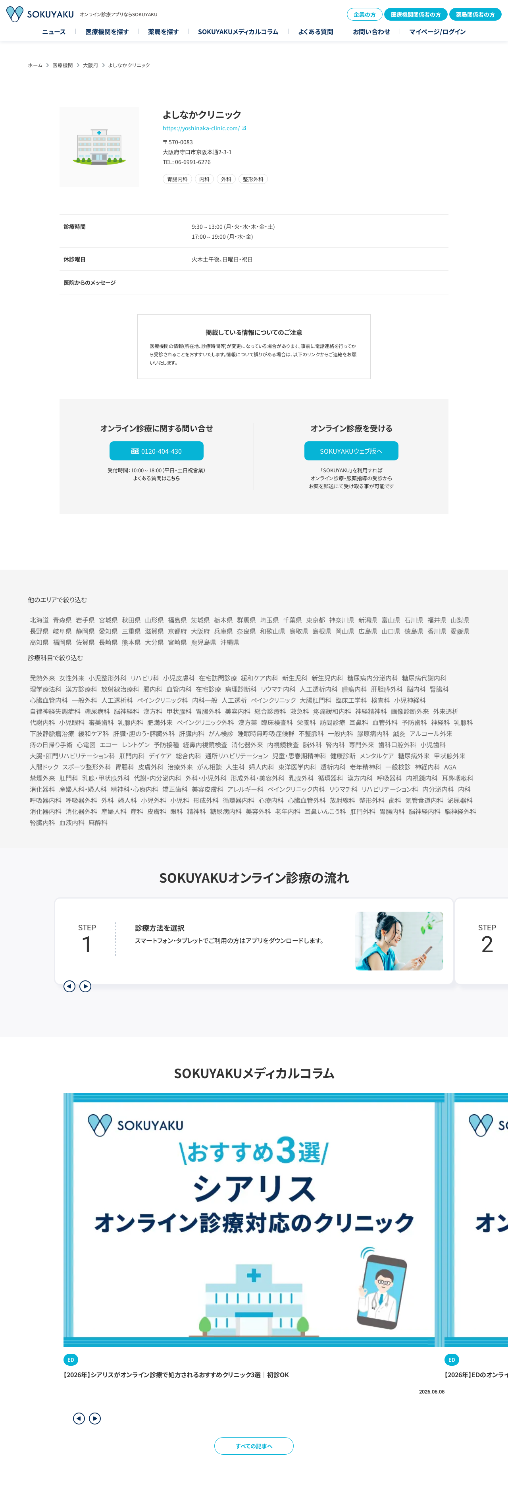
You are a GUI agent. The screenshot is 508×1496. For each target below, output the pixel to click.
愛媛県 (460, 631)
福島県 (177, 619)
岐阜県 (62, 631)
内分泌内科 (438, 789)
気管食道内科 (424, 800)
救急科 (299, 711)
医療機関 (62, 65)
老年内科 (287, 811)
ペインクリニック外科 (205, 722)
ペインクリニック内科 (296, 789)
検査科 (380, 700)
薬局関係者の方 (475, 14)
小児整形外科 (108, 677)
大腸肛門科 (315, 700)
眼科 (176, 811)
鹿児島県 (203, 642)
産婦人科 (114, 811)
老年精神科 (365, 766)
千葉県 (292, 619)
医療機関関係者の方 (416, 14)
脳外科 (312, 744)
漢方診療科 (81, 689)
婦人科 (127, 800)
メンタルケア (377, 755)
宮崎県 (177, 642)
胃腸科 (124, 766)
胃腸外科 (208, 711)
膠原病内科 (373, 733)
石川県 (413, 619)
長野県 (39, 631)
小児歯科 (433, 744)
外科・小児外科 (206, 778)
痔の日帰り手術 (51, 744)
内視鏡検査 (283, 744)
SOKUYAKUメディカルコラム (238, 31)
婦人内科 (261, 766)
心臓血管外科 (307, 800)
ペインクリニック (273, 700)
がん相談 (209, 766)
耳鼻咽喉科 (457, 778)
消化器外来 (247, 744)
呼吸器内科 (46, 800)
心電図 (86, 744)
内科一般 (204, 700)
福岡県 (62, 642)
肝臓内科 (191, 733)
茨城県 (200, 619)
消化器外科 (81, 811)
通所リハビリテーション (236, 755)
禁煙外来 (42, 778)
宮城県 (108, 619)
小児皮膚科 (179, 677)
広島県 (367, 631)
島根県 (321, 631)
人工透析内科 (319, 689)
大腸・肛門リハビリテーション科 (72, 755)
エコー (109, 744)
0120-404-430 (161, 451)
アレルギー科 (245, 789)
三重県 (131, 631)
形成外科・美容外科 (258, 778)
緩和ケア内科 (259, 677)
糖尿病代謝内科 (424, 677)
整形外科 (372, 800)
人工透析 (234, 700)
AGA (450, 766)
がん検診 (220, 733)
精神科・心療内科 (134, 789)
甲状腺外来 (450, 755)
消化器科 (42, 789)
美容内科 (237, 711)
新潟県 (367, 619)
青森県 (62, 619)
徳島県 (413, 631)
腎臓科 (439, 689)
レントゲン (136, 744)
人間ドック (44, 766)
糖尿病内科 (226, 811)
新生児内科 (327, 677)
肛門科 (68, 778)
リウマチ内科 (278, 689)
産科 (137, 811)
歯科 (395, 800)
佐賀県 (85, 642)
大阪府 (90, 65)
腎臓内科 (42, 822)
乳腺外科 (301, 778)
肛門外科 (362, 811)
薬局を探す (163, 31)
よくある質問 (315, 31)
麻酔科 (98, 822)
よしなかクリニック (129, 65)
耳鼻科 (358, 722)
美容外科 (258, 811)
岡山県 (344, 631)
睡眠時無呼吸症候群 (265, 733)
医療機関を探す (107, 31)
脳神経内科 (425, 811)
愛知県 (108, 631)
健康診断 (343, 755)
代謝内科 (42, 722)
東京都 (315, 619)
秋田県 (131, 619)
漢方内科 (360, 778)
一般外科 (84, 700)
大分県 (154, 642)
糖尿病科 (97, 711)
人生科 (235, 766)
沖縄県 (229, 642)
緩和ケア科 (93, 733)
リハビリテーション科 (390, 789)
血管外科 (385, 722)
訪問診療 (332, 722)
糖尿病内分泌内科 (372, 677)
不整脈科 (311, 733)
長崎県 (108, 642)
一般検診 (398, 766)
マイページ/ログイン (438, 31)
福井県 (436, 619)
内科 (464, 789)
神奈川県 (341, 619)
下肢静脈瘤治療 (52, 733)
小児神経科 (410, 700)
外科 (107, 800)
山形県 (154, 619)
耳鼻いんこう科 (325, 811)
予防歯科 (414, 722)
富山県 (390, 619)
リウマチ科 (343, 789)
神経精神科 (371, 711)
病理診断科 (241, 689)
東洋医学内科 (297, 766)
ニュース (54, 31)
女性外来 (72, 677)
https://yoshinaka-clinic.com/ (201, 128)
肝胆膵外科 (387, 689)
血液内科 (72, 822)
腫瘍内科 (354, 689)
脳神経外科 (460, 811)
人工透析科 (117, 700)
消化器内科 (46, 811)
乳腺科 (463, 722)
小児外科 (153, 800)
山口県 (390, 631)
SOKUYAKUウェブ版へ (351, 451)
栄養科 (306, 722)
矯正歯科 (175, 789)
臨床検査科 (277, 722)
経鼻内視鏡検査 (205, 744)
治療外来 (180, 766)
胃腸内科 (392, 811)
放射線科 (342, 800)
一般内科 (340, 733)
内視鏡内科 (422, 778)
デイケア (160, 755)
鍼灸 (399, 733)
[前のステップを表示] (69, 986)
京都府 (177, 631)
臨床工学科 (351, 700)
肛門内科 (131, 755)
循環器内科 (238, 800)
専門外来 (361, 744)
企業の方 (365, 14)
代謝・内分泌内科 (157, 778)
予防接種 (166, 744)
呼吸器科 (389, 778)
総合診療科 (270, 711)
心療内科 (271, 800)
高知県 (39, 642)
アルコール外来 (431, 733)
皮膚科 (156, 811)
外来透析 (445, 711)
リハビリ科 (145, 677)
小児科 (179, 800)
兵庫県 (223, 631)
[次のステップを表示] (85, 986)
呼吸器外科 (81, 800)
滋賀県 (154, 631)
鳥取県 (298, 631)
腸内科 (152, 689)
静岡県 (85, 631)
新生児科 (295, 677)
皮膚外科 (151, 766)
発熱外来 (42, 677)
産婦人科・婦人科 (83, 789)
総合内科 (188, 755)
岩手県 (85, 619)
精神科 (196, 811)
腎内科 (335, 744)
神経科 (440, 722)
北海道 (39, 619)
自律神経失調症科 (55, 711)
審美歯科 (101, 722)
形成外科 (206, 800)
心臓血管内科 (49, 700)
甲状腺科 (179, 711)
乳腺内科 (130, 722)
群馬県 (246, 619)
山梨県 (460, 619)
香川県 (436, 631)
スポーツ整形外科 (86, 766)
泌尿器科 (460, 800)
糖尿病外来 (414, 755)
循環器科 (330, 778)
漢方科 (152, 711)
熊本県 (131, 642)
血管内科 (179, 689)
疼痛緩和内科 (332, 711)
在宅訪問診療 (218, 677)
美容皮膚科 (207, 789)
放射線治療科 (120, 689)
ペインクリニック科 (162, 700)
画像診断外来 (410, 711)
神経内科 (427, 766)
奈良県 (246, 631)
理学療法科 (46, 689)
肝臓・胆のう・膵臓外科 (144, 733)
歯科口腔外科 (397, 744)
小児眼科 (72, 722)
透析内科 (333, 766)
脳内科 (416, 689)
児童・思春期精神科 (299, 755)
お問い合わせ (371, 31)
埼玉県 (269, 619)
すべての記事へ (254, 1446)
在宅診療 (208, 689)
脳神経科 (126, 711)
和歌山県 (272, 631)
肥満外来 (160, 722)
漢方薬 (247, 722)
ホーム (35, 65)
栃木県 (223, 619)
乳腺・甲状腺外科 (106, 778)
